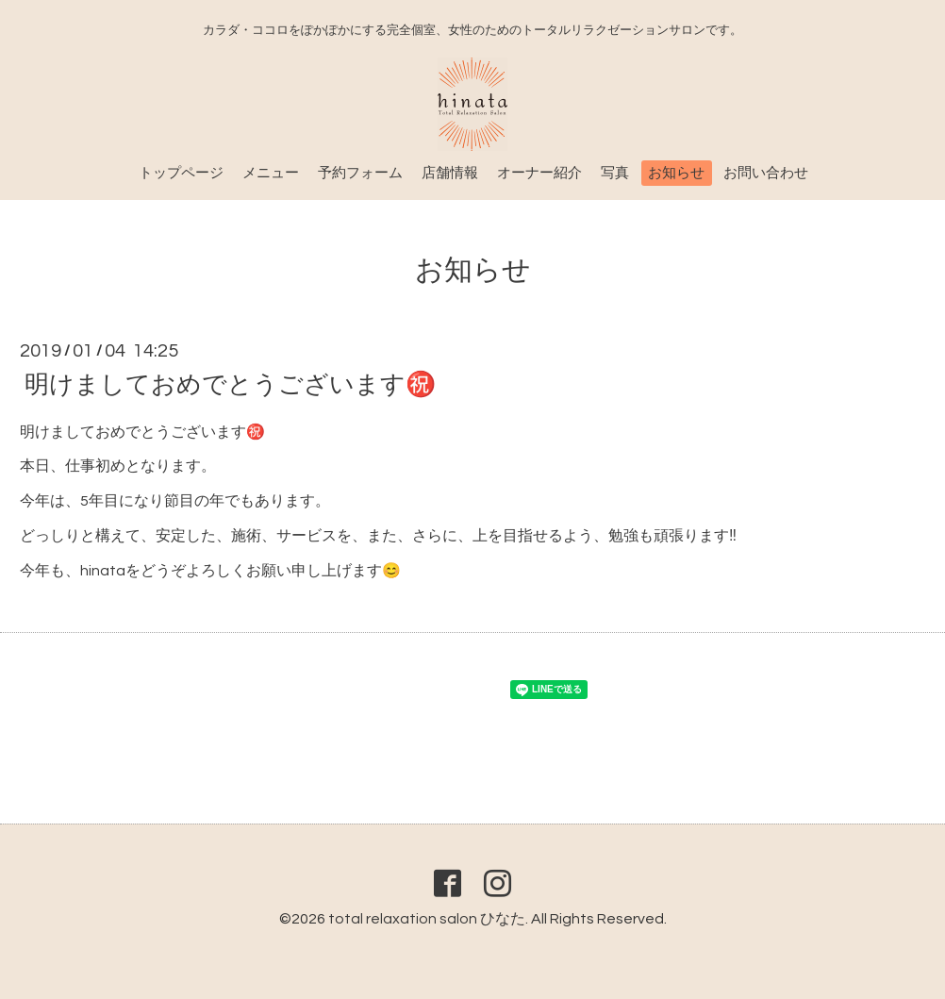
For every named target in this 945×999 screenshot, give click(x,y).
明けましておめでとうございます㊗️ (230, 384)
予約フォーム (360, 173)
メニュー (270, 173)
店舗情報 (450, 173)
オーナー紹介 (539, 173)
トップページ (181, 173)
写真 (615, 173)
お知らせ (676, 173)
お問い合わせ (765, 173)
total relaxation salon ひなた (426, 918)
